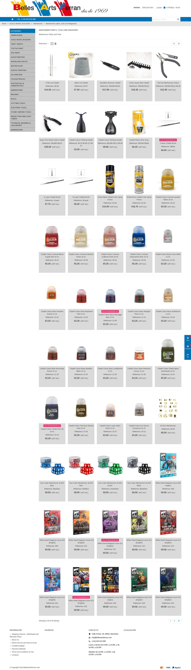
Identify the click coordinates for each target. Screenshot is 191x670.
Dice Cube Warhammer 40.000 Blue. (52, 484)
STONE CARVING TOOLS (21, 112)
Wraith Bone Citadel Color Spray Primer (139, 198)
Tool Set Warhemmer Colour (168, 83)
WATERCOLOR (17, 66)
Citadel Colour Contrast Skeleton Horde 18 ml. (81, 255)
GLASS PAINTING (18, 57)
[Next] (179, 43)
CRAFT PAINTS (17, 44)
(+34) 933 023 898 (99, 641)
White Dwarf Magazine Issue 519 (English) (139, 598)
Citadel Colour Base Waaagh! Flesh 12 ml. (139, 312)
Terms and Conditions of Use (22, 652)
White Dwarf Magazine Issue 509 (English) (52, 541)
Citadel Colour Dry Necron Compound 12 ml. (139, 427)
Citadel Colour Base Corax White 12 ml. (168, 255)
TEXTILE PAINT (17, 48)
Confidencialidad (17, 646)
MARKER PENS (17, 90)
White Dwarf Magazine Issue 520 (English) (168, 598)
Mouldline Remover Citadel (110, 83)
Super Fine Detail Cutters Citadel (52, 140)
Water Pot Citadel (81, 83)
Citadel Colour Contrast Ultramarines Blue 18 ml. (139, 255)
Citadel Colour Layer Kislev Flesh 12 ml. (110, 427)
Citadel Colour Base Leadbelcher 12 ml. (110, 370)
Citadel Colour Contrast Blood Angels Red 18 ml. (52, 255)
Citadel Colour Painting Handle (81, 140)
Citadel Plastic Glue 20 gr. (139, 140)
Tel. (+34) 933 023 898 (26, 19)
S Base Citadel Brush (168, 143)
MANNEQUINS (17, 130)
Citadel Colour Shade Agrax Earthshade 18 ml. (168, 370)
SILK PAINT (15, 53)
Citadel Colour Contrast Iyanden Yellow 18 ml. (168, 198)
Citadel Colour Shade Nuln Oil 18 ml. (52, 430)
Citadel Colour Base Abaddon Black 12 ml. (81, 370)
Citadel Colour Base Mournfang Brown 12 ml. (52, 370)
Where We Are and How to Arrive (23, 643)
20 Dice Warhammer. (168, 426)
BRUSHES (15, 94)
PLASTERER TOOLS (18, 107)
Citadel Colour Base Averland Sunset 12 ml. (52, 312)
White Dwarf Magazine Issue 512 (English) (139, 541)
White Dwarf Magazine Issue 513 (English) (168, 541)
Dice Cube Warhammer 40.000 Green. (110, 484)
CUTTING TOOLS (18, 103)
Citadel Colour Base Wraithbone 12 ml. (168, 312)
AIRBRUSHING (16, 35)
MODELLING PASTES (19, 61)
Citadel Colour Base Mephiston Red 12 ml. (81, 312)
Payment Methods (18, 649)
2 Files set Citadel (52, 83)
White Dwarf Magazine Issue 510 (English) (81, 541)
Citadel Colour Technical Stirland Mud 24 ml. (81, 427)
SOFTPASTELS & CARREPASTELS (17, 84)
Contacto (14, 655)
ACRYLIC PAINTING (18, 70)
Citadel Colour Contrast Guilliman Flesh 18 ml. (110, 255)
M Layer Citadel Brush (81, 197)
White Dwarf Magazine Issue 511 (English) (110, 544)
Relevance (44, 44)
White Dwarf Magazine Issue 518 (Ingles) (110, 598)
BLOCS (13, 99)
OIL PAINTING (16, 74)
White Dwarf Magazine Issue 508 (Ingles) (168, 484)
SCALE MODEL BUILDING (21, 39)
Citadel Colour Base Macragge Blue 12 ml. (110, 316)
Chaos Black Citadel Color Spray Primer (110, 198)
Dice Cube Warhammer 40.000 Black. (139, 484)
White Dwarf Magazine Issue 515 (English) (81, 602)
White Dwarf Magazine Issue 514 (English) (52, 598)
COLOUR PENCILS (18, 79)
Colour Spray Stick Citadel (139, 83)
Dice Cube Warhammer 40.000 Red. (81, 484)
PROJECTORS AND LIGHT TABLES (21, 117)
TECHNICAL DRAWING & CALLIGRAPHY (21, 124)
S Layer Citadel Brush (52, 197)
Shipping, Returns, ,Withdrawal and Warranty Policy (24, 635)
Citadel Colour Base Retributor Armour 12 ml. (139, 370)
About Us (14, 640)
